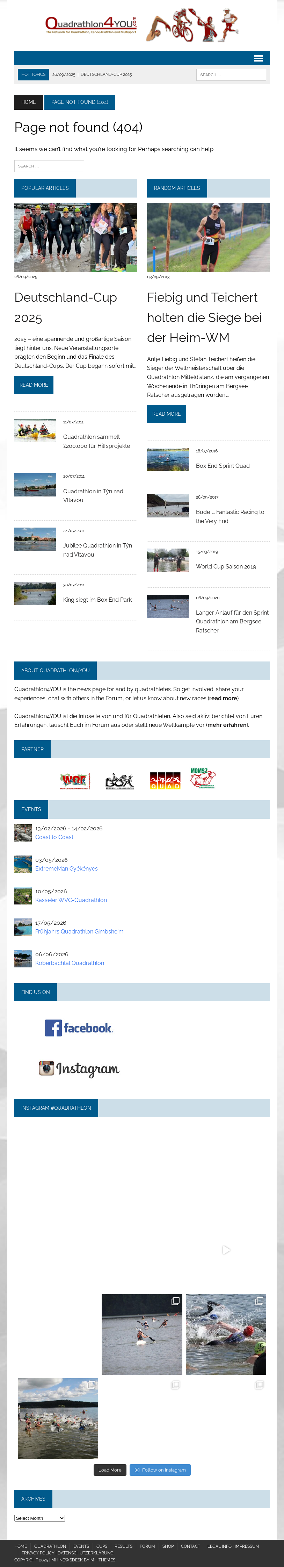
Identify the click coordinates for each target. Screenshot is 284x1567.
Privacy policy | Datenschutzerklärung (68, 1553)
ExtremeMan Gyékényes (66, 868)
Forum (147, 1546)
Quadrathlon (50, 1546)
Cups (101, 1546)
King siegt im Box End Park (97, 599)
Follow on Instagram (160, 1470)
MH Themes (102, 1560)
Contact (190, 1546)
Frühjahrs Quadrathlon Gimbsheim (79, 931)
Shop (168, 1546)
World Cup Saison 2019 (226, 566)
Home (20, 1546)
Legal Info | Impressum (233, 1546)
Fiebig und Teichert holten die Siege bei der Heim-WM (204, 317)
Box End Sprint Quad (223, 466)
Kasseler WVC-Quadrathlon (71, 900)
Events (81, 1546)
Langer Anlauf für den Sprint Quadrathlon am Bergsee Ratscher (232, 621)
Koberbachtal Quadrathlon (69, 963)
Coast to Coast (54, 837)
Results (123, 1546)
